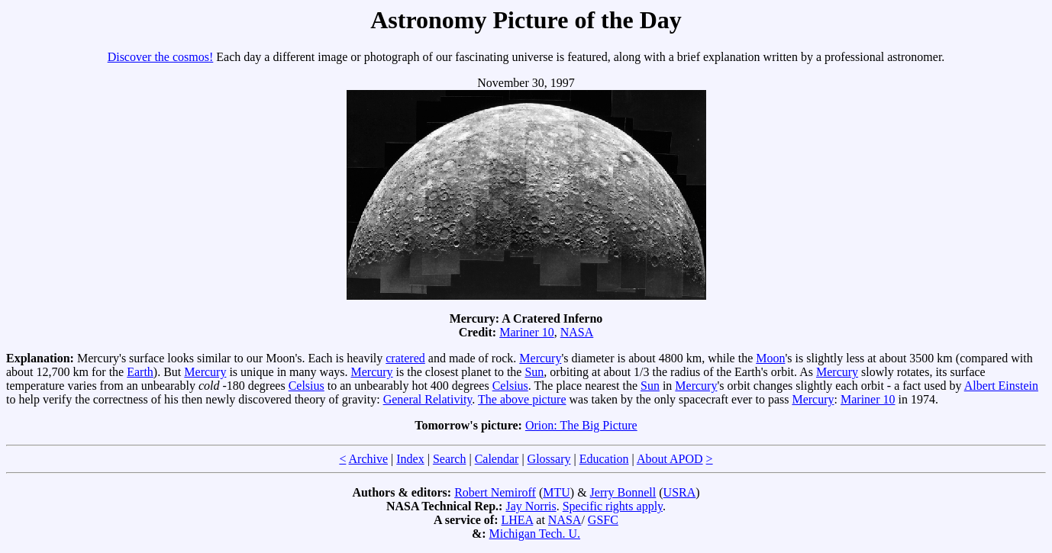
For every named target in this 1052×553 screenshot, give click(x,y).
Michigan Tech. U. (534, 533)
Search (449, 458)
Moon (770, 358)
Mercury (540, 358)
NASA (577, 332)
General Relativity (428, 399)
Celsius (306, 385)
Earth (140, 371)
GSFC (603, 519)
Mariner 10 (526, 332)
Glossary (549, 458)
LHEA (518, 519)
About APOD (670, 458)
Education (604, 458)
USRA (679, 492)
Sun (534, 371)
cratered (405, 358)
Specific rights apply (613, 506)
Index (410, 458)
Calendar (497, 458)
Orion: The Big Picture (581, 425)
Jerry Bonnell (623, 492)
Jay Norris (530, 506)
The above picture (522, 399)
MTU (556, 492)
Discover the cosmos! (161, 56)
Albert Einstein (1001, 385)
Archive (369, 458)
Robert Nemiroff (495, 492)
